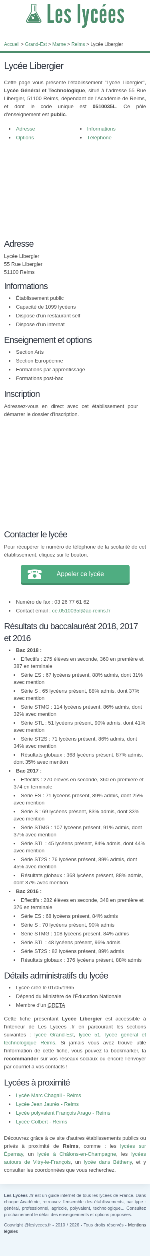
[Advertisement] (71, 194)
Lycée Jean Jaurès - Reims (47, 1104)
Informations (101, 129)
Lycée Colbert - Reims (41, 1122)
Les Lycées (75, 16)
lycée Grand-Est (54, 1035)
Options (25, 138)
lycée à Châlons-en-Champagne (76, 1154)
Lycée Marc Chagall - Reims (48, 1095)
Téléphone (99, 138)
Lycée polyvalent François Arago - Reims (63, 1113)
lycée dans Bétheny (108, 1162)
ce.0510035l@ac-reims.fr (81, 611)
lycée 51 (89, 1035)
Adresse (25, 129)
